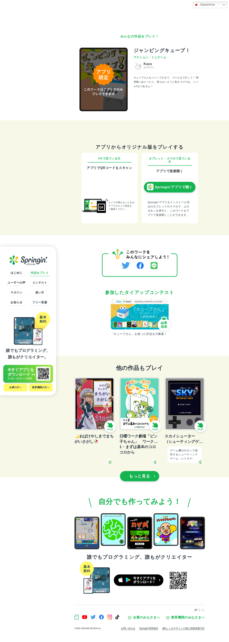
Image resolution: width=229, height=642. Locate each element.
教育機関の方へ (40, 387)
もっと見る (142, 476)
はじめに (16, 272)
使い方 (39, 292)
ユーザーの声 (16, 282)
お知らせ (16, 302)
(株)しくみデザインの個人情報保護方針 (183, 628)
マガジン (16, 292)
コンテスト (39, 282)
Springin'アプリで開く (170, 187)
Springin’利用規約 (148, 628)
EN (203, 610)
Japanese (204, 4)
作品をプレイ (40, 272)
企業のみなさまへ (144, 617)
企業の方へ (15, 387)
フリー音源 (39, 302)
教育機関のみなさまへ (185, 617)
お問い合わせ (128, 628)
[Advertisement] (139, 16)
